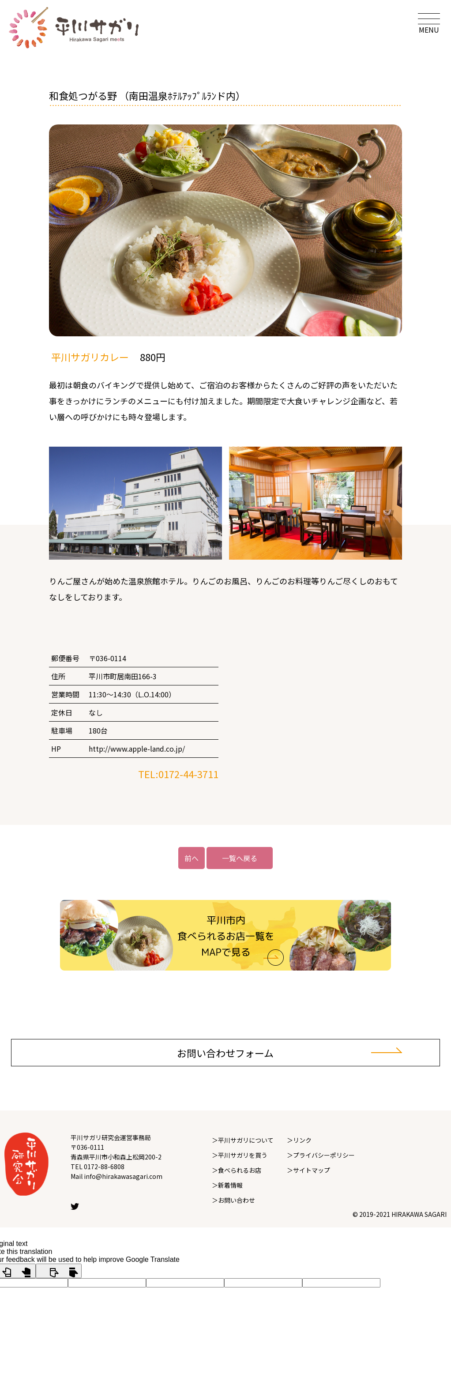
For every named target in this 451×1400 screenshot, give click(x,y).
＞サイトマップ (308, 1170)
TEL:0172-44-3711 (178, 774)
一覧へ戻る (239, 858)
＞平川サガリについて (243, 1140)
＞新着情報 (227, 1185)
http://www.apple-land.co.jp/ (137, 748)
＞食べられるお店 (236, 1170)
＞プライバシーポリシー (321, 1155)
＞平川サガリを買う (239, 1155)
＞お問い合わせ (233, 1200)
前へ (191, 858)
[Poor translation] (59, 1271)
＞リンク (299, 1140)
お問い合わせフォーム (225, 1053)
